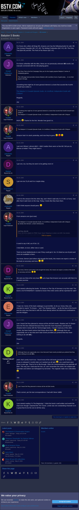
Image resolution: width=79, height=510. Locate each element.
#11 (76, 285)
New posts (4, 21)
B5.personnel (9, 442)
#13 (76, 320)
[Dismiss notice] (76, 26)
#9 (76, 213)
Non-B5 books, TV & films (13, 456)
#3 (76, 107)
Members (34, 17)
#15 (76, 382)
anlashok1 (6, 38)
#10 (76, 266)
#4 (76, 125)
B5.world (7, 449)
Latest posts (7, 428)
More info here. (49, 28)
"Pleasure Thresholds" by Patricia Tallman (19, 438)
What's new (22, 17)
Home (5, 17)
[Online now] (8, 116)
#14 (76, 348)
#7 (76, 178)
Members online (47, 428)
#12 (76, 302)
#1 (76, 42)
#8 (76, 195)
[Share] (73, 42)
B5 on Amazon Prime (12, 445)
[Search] (76, 17)
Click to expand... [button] (47, 235)
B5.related (8, 435)
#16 (76, 400)
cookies (16, 500)
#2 (76, 60)
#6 (76, 160)
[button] (28, 17)
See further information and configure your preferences (20, 506)
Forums (12, 17)
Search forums (13, 21)
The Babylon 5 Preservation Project (17, 431)
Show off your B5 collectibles (15, 459)
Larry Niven (9, 452)
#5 (76, 143)
